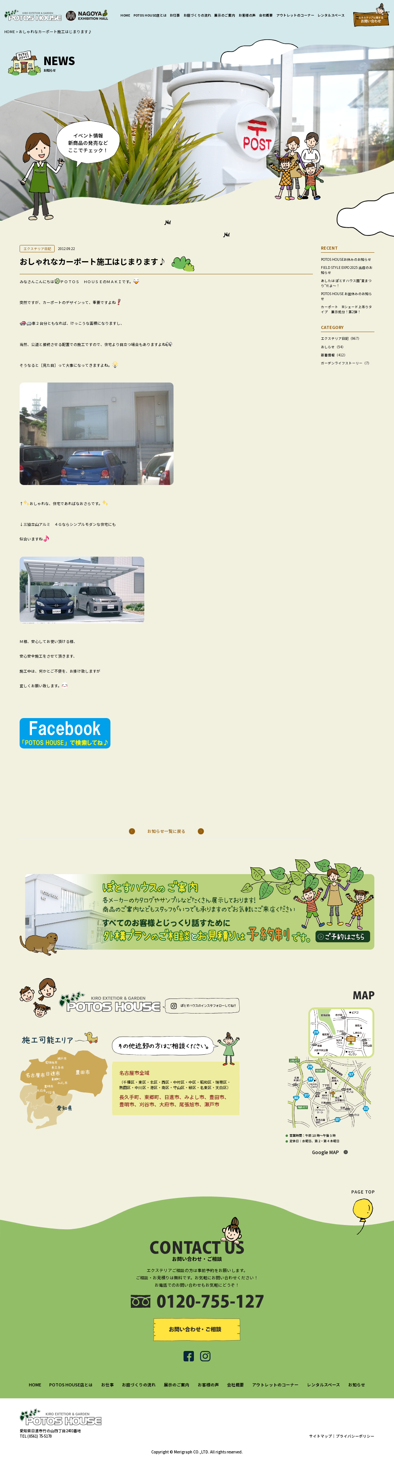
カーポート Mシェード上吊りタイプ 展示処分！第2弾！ (346, 309)
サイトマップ (320, 1436)
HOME (125, 15)
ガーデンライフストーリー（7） (346, 363)
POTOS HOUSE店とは (150, 15)
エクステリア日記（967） (341, 338)
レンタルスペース (331, 15)
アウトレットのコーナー (295, 15)
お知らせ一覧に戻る (166, 831)
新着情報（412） (334, 354)
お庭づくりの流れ (197, 15)
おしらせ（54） (333, 346)
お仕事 (175, 15)
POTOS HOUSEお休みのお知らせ (346, 259)
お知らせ (356, 1385)
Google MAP (325, 1152)
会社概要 (266, 15)
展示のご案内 (224, 15)
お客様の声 (247, 15)
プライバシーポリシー (355, 1436)
